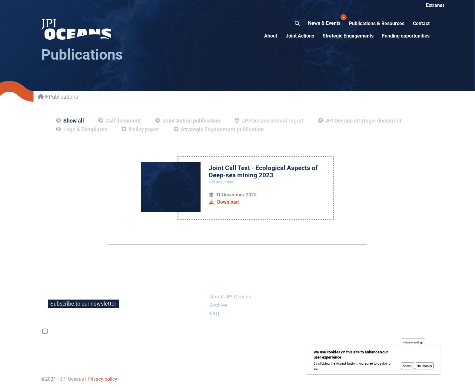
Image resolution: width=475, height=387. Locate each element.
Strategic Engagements (348, 36)
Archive (218, 305)
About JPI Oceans (230, 297)
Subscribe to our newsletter (83, 303)
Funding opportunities (406, 36)
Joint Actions (300, 36)
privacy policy (121, 331)
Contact (421, 23)
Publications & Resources (376, 23)
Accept (407, 368)
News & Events (325, 20)
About (270, 36)
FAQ (214, 313)
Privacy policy (102, 379)
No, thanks (424, 368)
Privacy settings (413, 345)
